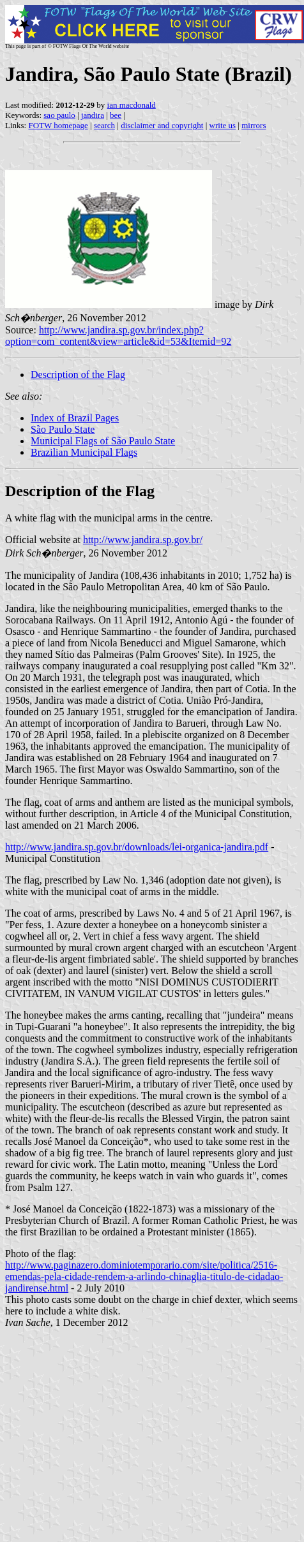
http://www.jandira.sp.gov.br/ (142, 539)
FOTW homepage (57, 125)
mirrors (253, 125)
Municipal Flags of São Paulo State (103, 440)
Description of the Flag (78, 374)
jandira (92, 115)
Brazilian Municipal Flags (84, 452)
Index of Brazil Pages (75, 417)
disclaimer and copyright (162, 125)
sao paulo (59, 115)
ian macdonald (131, 105)
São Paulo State (63, 429)
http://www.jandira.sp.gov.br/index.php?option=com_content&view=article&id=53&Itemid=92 (118, 335)
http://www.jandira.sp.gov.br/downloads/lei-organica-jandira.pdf (136, 846)
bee (115, 115)
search (104, 125)
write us (222, 125)
